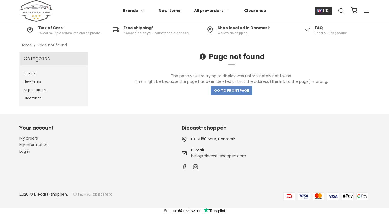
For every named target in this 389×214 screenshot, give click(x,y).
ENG (323, 11)
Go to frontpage (231, 90)
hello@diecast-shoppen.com (218, 156)
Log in (24, 151)
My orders (28, 138)
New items (169, 10)
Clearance (255, 10)
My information (33, 144)
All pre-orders (212, 10)
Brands (133, 10)
